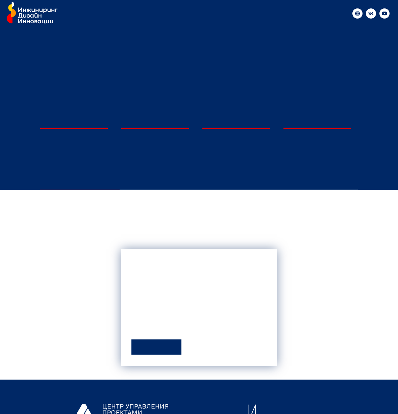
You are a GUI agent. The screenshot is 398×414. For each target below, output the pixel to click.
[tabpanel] (199, 234)
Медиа (149, 13)
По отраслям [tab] (239, 180)
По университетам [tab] (80, 180)
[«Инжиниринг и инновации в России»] (357, 13)
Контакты (277, 13)
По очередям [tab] (318, 180)
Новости (119, 13)
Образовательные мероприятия (211, 13)
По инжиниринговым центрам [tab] (159, 180)
